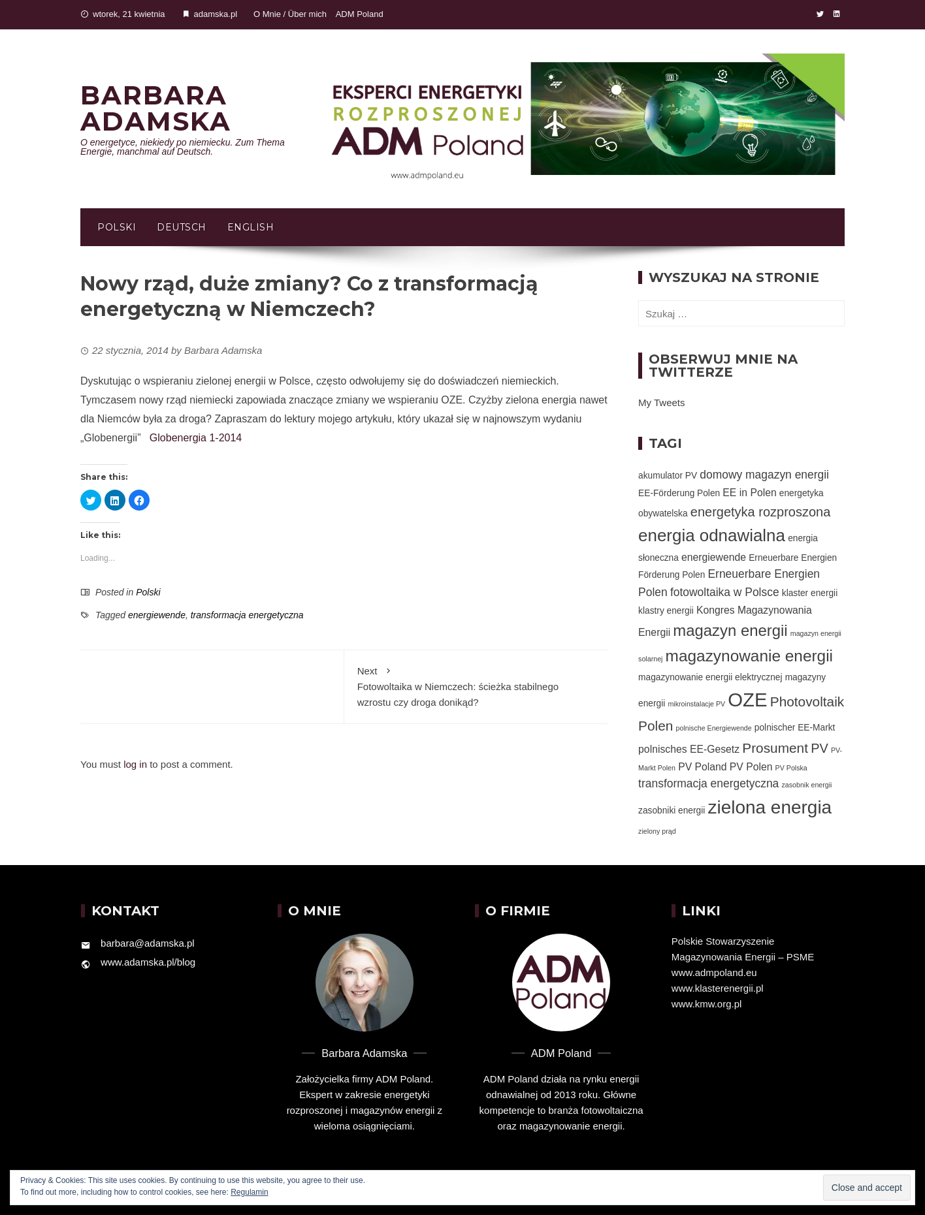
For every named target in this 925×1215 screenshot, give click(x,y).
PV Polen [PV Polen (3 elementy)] (751, 766)
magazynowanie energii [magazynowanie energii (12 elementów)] (749, 656)
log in (135, 764)
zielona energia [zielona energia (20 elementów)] (769, 807)
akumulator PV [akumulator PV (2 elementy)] (667, 476)
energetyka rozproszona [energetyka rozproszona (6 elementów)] (760, 512)
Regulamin (249, 1192)
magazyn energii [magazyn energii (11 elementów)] (730, 630)
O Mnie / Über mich (290, 14)
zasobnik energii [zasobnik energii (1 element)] (806, 785)
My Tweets (661, 402)
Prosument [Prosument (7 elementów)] (775, 747)
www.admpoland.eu (714, 972)
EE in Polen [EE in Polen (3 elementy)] (749, 492)
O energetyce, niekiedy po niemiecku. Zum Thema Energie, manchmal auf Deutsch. (182, 147)
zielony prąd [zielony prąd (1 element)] (656, 831)
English (250, 227)
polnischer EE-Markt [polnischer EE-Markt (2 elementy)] (795, 728)
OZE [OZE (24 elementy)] (747, 699)
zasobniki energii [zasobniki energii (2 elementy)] (671, 810)
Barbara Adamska (155, 108)
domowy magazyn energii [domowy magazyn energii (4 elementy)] (764, 474)
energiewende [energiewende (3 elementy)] (713, 557)
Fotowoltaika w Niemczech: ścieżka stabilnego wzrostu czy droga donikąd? (476, 685)
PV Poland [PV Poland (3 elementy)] (702, 766)
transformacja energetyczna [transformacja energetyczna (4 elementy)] (708, 783)
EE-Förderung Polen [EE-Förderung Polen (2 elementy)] (679, 493)
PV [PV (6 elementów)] (819, 748)
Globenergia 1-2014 (196, 437)
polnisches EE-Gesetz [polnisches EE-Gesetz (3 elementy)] (688, 749)
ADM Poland (359, 14)
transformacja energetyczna (247, 615)
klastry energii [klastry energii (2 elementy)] (666, 611)
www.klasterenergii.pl (718, 988)
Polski (116, 227)
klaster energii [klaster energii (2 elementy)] (809, 593)
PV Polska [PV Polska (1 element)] (791, 768)
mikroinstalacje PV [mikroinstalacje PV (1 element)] (696, 704)
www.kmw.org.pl (707, 1003)
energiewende (157, 615)
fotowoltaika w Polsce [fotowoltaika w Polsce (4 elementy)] (724, 592)
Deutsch (181, 227)
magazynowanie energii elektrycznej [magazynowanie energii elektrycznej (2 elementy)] (710, 677)
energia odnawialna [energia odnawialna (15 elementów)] (711, 535)
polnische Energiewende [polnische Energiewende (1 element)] (714, 728)
